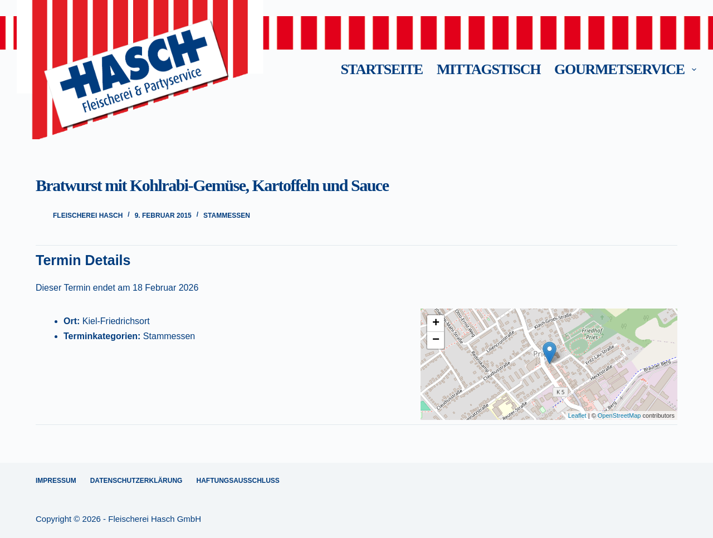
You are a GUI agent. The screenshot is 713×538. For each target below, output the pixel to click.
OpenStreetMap (619, 415)
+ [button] (435, 323)
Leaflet (577, 415)
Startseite (381, 69)
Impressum (56, 481)
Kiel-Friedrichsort (116, 321)
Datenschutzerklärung (136, 481)
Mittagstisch (488, 69)
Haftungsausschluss (237, 481)
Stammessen (226, 215)
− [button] (435, 340)
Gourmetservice (625, 69)
